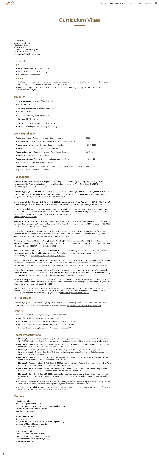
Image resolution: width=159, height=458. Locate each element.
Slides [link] (139, 3)
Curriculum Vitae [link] (117, 3)
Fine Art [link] (148, 3)
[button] (156, 3)
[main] (79, 21)
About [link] (103, 3)
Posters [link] (131, 3)
